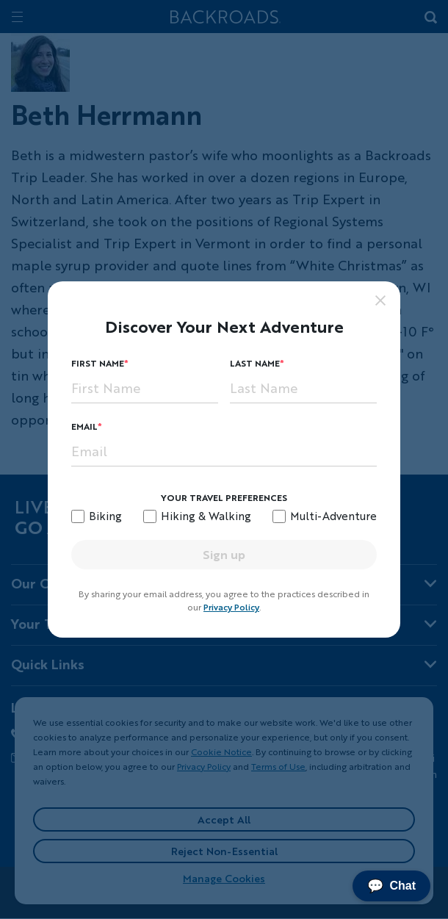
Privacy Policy (231, 607)
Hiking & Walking (206, 516)
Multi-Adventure (333, 516)
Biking (105, 516)
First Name (97, 363)
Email (84, 426)
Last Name (255, 363)
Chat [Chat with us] (391, 886)
